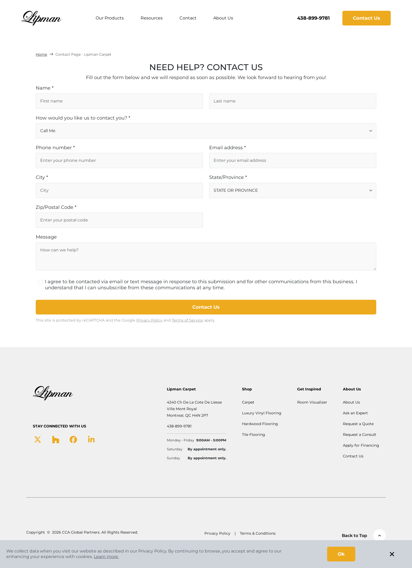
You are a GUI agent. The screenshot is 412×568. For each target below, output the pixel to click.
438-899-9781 (313, 18)
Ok (341, 554)
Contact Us (366, 18)
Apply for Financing (361, 445)
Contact (188, 18)
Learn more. (106, 556)
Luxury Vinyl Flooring (261, 413)
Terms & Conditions (258, 533)
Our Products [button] (110, 18)
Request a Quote (358, 423)
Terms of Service (187, 320)
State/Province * (228, 177)
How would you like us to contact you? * (83, 118)
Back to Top (364, 535)
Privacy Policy (149, 320)
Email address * (227, 148)
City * (42, 177)
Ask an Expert (355, 413)
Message (46, 237)
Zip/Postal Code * (56, 207)
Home (41, 54)
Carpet (248, 402)
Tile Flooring (253, 434)
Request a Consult (359, 434)
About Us (223, 18)
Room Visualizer (312, 402)
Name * (45, 88)
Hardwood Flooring (260, 423)
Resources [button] (152, 18)
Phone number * (55, 148)
